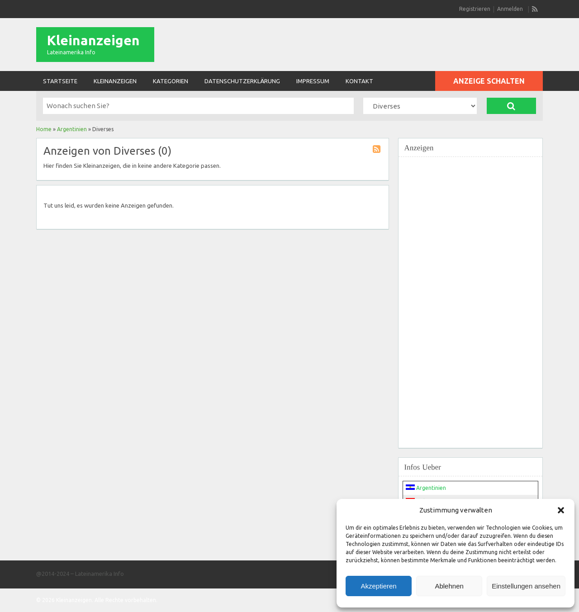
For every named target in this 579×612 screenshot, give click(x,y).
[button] (560, 510)
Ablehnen (449, 586)
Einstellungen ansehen (526, 586)
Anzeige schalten (489, 81)
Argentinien (72, 129)
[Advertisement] (470, 297)
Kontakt (359, 81)
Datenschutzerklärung (242, 81)
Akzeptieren (378, 586)
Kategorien (170, 81)
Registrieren (474, 9)
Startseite (60, 81)
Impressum (312, 81)
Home (44, 129)
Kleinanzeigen (93, 40)
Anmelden (510, 9)
